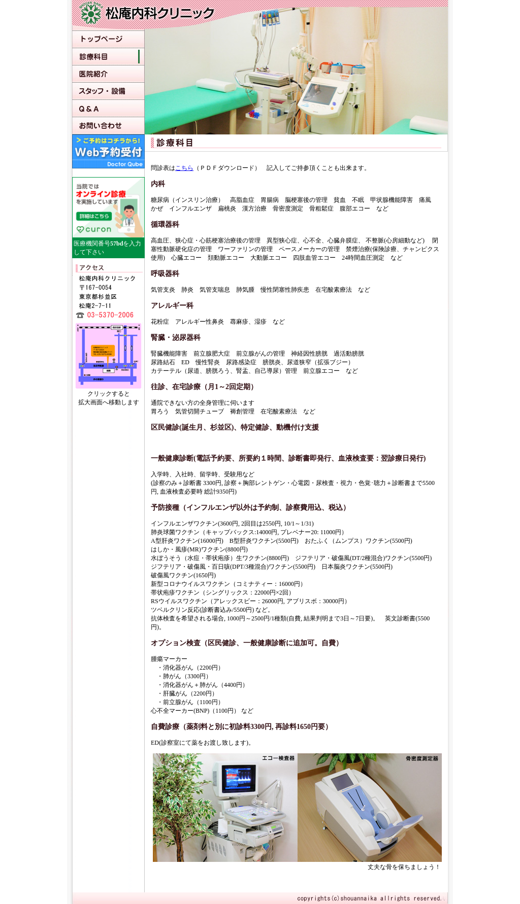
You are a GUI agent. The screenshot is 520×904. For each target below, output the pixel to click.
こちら (184, 167)
